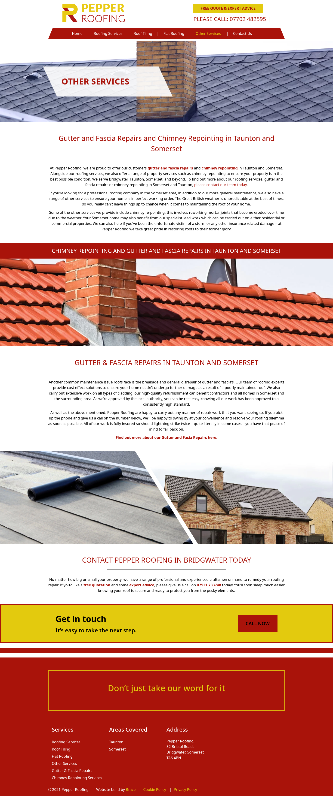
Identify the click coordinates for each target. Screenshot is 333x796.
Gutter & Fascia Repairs (72, 770)
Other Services (208, 33)
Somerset (117, 749)
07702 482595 (249, 19)
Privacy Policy (185, 789)
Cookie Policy (155, 789)
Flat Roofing (173, 33)
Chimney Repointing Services (77, 777)
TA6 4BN (173, 757)
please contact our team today (220, 184)
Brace (131, 789)
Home (77, 33)
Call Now (258, 623)
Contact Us (242, 33)
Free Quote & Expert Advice (228, 8)
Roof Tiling (143, 33)
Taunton (116, 742)
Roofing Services (108, 33)
